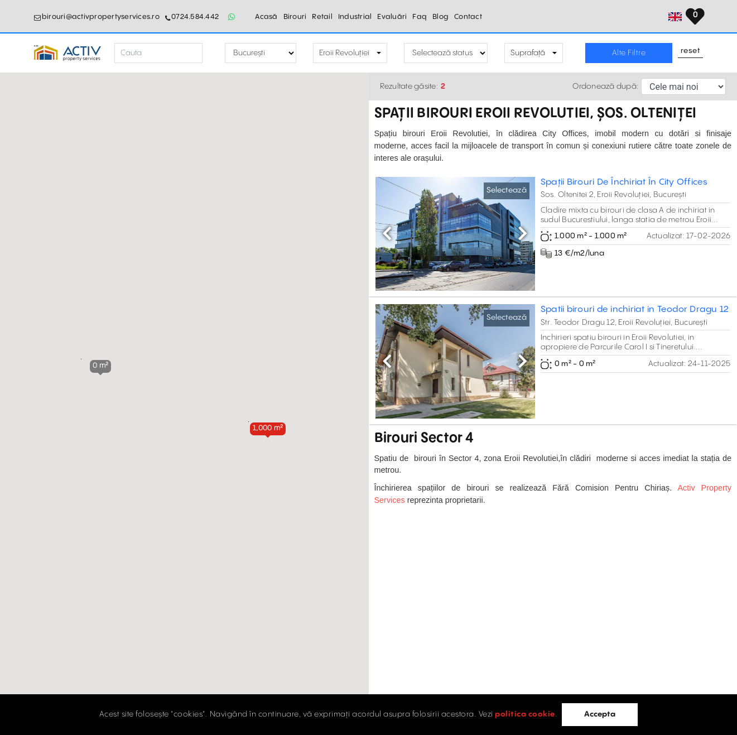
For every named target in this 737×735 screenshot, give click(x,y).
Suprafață (527, 53)
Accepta (599, 714)
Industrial (355, 17)
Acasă (266, 17)
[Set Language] (697, 16)
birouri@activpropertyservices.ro (101, 17)
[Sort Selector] (683, 86)
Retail (322, 17)
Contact (468, 17)
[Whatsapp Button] (231, 16)
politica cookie (525, 714)
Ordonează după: (605, 86)
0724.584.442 (195, 17)
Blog (440, 17)
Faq (419, 17)
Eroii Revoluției (344, 53)
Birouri (295, 17)
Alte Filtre (629, 53)
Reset (691, 51)
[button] (267, 428)
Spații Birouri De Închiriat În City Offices (624, 182)
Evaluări (392, 17)
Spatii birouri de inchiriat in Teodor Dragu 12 (635, 309)
